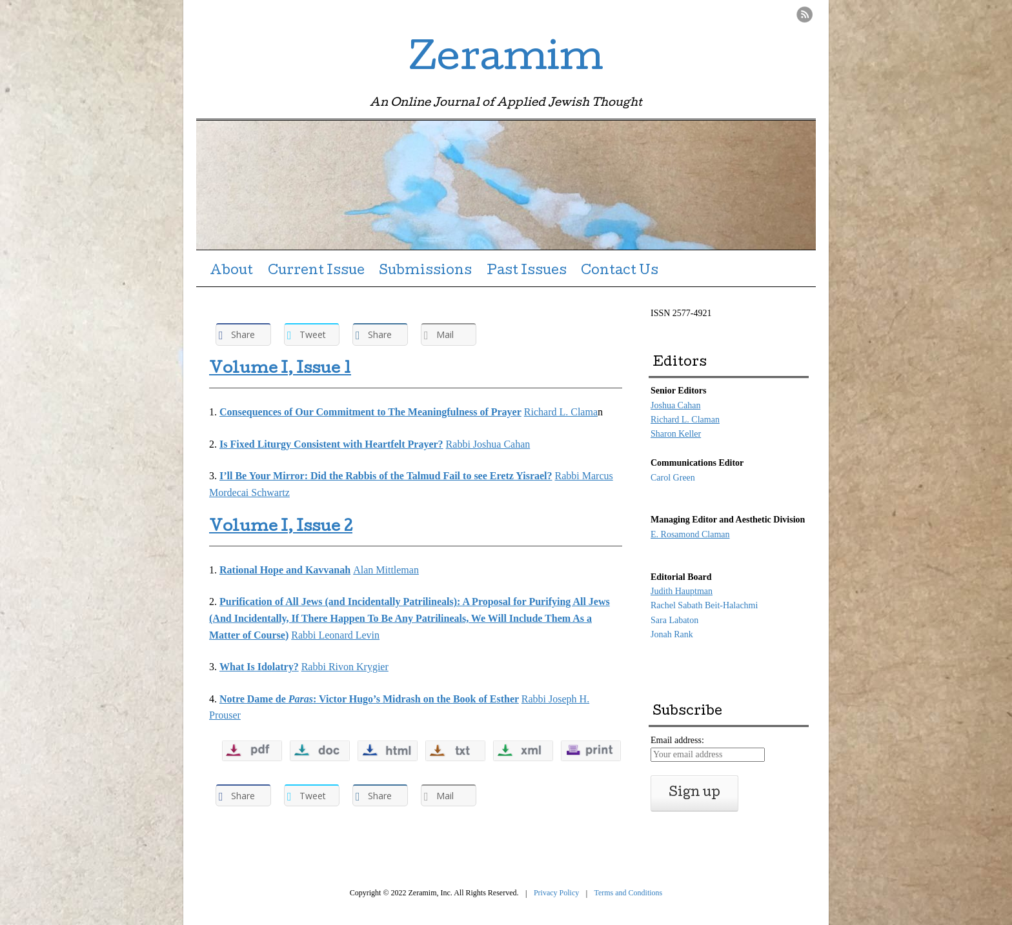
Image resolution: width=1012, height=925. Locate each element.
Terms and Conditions (628, 892)
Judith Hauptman (682, 591)
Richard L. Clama (561, 411)
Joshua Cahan (675, 405)
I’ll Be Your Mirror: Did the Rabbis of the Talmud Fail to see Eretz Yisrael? (385, 475)
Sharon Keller (676, 434)
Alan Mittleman (386, 569)
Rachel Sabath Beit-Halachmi (704, 605)
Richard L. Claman (685, 419)
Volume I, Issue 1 (280, 369)
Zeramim (506, 60)
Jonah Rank (672, 634)
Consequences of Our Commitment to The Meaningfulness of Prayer (370, 411)
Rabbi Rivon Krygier (345, 666)
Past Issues (527, 271)
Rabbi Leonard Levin (335, 635)
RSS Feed (804, 14)
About (231, 271)
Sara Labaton (674, 620)
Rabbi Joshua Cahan (488, 444)
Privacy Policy (556, 892)
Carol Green (673, 477)
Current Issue (316, 271)
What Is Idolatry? (259, 666)
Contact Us (619, 271)
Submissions (425, 271)
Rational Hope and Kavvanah (284, 569)
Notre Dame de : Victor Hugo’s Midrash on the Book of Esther (369, 698)
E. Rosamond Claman (690, 534)
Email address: (677, 740)
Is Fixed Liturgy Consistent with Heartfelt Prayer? (331, 444)
